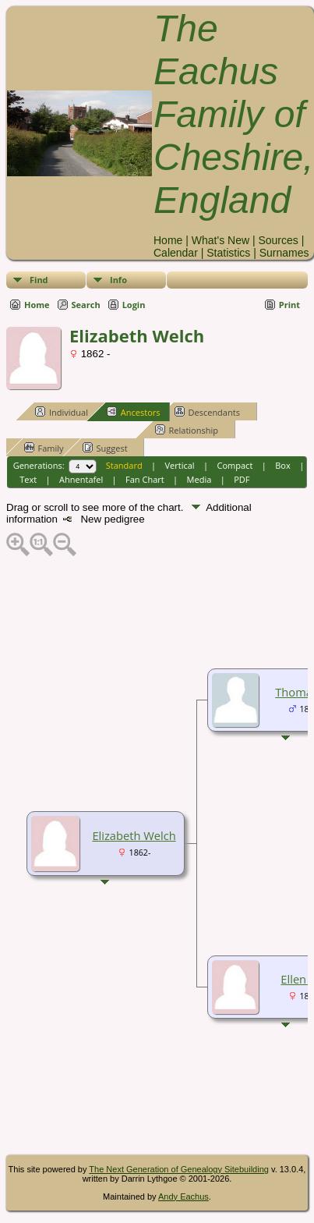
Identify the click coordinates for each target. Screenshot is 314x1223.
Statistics (228, 252)
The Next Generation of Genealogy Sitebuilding (179, 1169)
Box (282, 465)
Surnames (284, 252)
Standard (124, 465)
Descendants (207, 412)
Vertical (180, 465)
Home (167, 240)
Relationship (186, 430)
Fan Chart (144, 479)
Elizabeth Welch (133, 835)
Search (86, 304)
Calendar (175, 252)
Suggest (105, 447)
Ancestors (134, 412)
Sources (278, 240)
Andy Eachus (183, 1196)
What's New (220, 240)
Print (289, 304)
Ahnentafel (81, 479)
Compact (235, 465)
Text (28, 479)
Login (134, 304)
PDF (241, 479)
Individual (61, 412)
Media (199, 479)
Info (118, 279)
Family (44, 447)
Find (39, 279)
